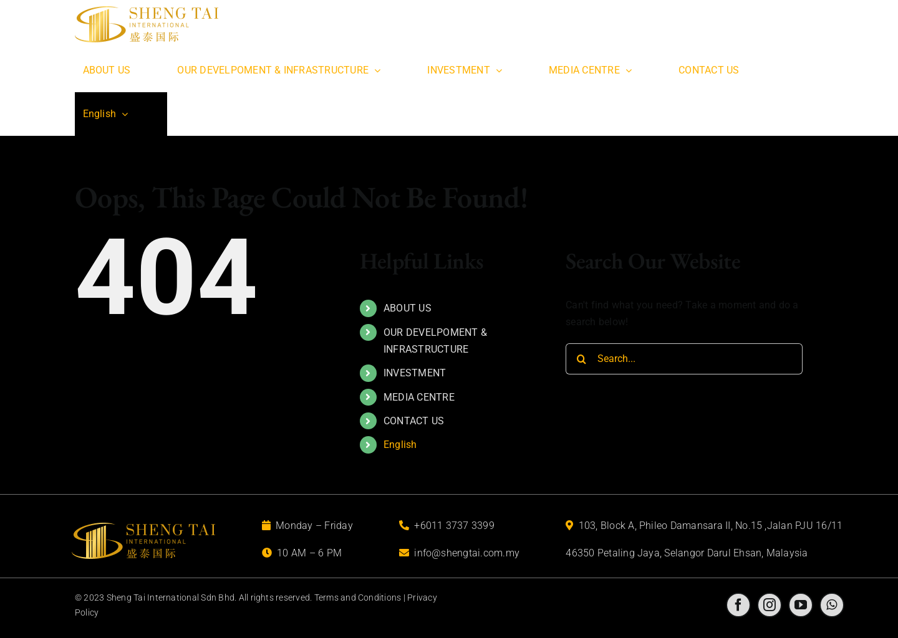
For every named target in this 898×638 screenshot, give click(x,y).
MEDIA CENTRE (419, 397)
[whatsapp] (831, 605)
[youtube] (800, 605)
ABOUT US (408, 308)
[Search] (581, 358)
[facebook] (738, 605)
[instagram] (769, 605)
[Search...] (684, 358)
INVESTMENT (415, 373)
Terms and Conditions (358, 597)
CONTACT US (414, 421)
